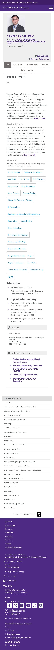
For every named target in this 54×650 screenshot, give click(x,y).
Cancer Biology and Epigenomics (15, 419)
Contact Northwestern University (18, 623)
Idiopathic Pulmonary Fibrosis (20, 200)
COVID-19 (12, 179)
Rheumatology (9, 508)
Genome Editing (29, 193)
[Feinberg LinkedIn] (22, 605)
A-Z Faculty (8, 403)
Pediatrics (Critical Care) (25, 39)
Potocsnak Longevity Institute (25, 374)
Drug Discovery (38, 179)
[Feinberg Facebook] (9, 605)
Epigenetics (13, 186)
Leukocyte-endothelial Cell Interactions (24, 214)
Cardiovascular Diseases (33, 172)
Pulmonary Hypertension (18, 235)
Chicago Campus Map (13, 572)
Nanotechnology (15, 228)
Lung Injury (12, 221)
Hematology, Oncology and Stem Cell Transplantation (22, 470)
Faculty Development (13, 547)
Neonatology (8, 491)
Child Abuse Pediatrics (12, 428)
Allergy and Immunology (12, 415)
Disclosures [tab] (27, 70)
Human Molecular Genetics (13, 478)
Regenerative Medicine (17, 249)
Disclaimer (9, 630)
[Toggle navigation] (51, 8)
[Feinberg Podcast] (41, 605)
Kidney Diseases (10, 487)
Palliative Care (9, 499)
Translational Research (17, 270)
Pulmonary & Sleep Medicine (14, 504)
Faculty (8, 543)
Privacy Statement (12, 634)
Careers (8, 627)
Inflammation (14, 207)
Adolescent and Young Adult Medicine (17, 411)
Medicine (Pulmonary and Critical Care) (26, 42)
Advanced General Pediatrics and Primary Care (20, 407)
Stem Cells (32, 263)
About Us (8, 521)
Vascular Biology (36, 270)
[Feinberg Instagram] (34, 605)
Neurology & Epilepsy (11, 495)
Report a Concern (12, 645)
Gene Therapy (13, 193)
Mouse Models (26, 221)
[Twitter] (39, 514)
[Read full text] (40, 118)
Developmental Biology (12, 449)
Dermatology (8, 441)
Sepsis (30, 256)
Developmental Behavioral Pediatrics (17, 445)
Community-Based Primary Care (15, 432)
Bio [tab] (7, 64)
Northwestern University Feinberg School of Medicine (20, 2)
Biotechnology (14, 172)
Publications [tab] (32, 64)
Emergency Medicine (11, 453)
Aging (10, 276)
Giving (7, 597)
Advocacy (8, 536)
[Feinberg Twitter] (15, 605)
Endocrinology (9, 457)
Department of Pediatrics (15, 7)
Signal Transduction (16, 263)
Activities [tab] (17, 64)
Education (9, 532)
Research (9, 529)
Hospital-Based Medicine (12, 474)
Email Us (8, 585)
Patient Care (10, 525)
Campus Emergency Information (18, 638)
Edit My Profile (43, 56)
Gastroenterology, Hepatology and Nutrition (19, 462)
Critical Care (8, 436)
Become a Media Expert (40, 59)
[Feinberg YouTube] (28, 605)
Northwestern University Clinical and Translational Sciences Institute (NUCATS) (27, 368)
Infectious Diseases (11, 483)
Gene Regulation (28, 186)
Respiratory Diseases (16, 256)
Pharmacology (13, 41)
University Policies (12, 641)
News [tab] (45, 64)
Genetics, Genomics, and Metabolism (17, 466)
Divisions (8, 540)
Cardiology (8, 424)
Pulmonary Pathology (17, 242)
